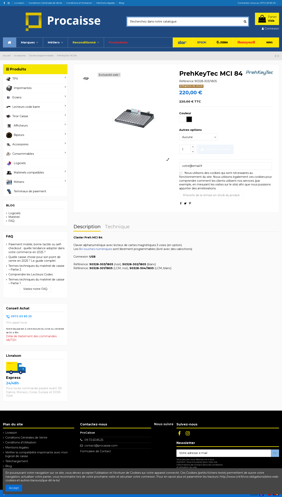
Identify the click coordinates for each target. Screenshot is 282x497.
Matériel (14, 217)
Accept (14, 488)
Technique (117, 227)
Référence (186, 81)
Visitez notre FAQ (35, 289)
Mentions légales (105, 2)
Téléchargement (16, 461)
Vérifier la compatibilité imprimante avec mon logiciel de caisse (36, 454)
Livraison (19, 2)
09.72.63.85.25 (93, 440)
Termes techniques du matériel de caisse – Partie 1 (36, 281)
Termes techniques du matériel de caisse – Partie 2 (36, 267)
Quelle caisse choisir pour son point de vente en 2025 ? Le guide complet (34, 259)
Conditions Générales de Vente (45, 2)
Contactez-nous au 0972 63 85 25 (257, 2)
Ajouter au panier (215, 149)
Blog (121, 2)
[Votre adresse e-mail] (223, 453)
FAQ (11, 221)
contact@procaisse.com (101, 445)
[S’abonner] (275, 453)
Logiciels (14, 213)
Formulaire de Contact (95, 451)
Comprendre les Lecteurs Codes (30, 274)
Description (87, 227)
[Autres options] (198, 137)
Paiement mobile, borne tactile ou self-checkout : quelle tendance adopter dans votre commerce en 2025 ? (36, 248)
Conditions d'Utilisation (79, 2)
